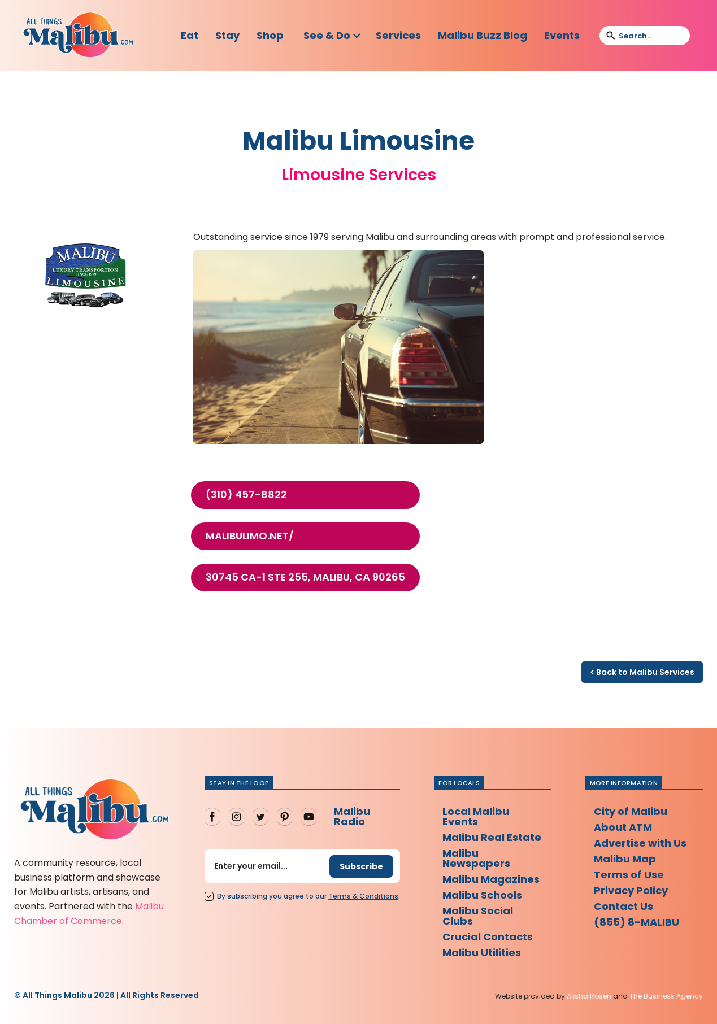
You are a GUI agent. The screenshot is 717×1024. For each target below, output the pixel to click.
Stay (227, 35)
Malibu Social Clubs (477, 916)
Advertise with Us (640, 843)
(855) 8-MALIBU (636, 922)
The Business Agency (666, 996)
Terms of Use (629, 875)
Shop (270, 35)
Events (562, 35)
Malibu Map (625, 859)
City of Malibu (630, 811)
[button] (332, 35)
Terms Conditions (363, 896)
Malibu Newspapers (476, 858)
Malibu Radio (352, 816)
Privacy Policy (631, 890)
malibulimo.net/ (250, 536)
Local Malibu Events (475, 816)
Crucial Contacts (487, 937)
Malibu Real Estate (491, 837)
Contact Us (623, 906)
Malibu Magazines (491, 879)
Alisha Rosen (589, 996)
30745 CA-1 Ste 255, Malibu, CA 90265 (305, 577)
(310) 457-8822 (246, 494)
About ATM (623, 827)
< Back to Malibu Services (642, 672)
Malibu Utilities (481, 952)
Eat (189, 35)
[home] (77, 35)
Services (398, 35)
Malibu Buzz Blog (482, 35)
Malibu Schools (482, 895)
